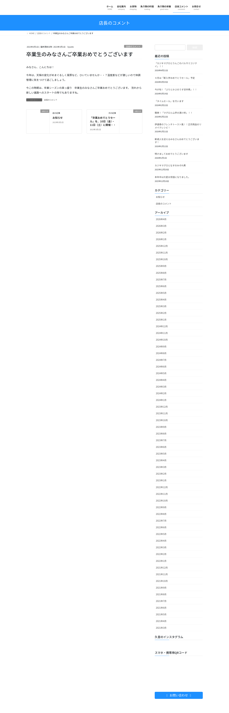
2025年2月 (161, 312)
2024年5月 (161, 373)
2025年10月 (162, 259)
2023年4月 (161, 460)
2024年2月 (161, 393)
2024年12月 (162, 326)
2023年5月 (161, 453)
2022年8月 (161, 513)
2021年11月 (162, 574)
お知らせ (57, 118)
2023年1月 (161, 480)
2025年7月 (161, 279)
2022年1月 (161, 560)
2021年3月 (161, 627)
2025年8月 (161, 272)
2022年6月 (161, 527)
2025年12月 (162, 245)
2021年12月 (162, 567)
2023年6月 (161, 446)
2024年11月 (162, 333)
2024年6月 (161, 366)
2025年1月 (161, 319)
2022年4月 (161, 540)
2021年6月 (161, 607)
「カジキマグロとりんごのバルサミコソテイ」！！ (176, 65)
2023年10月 (162, 420)
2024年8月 (161, 353)
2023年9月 (161, 426)
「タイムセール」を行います (169, 101)
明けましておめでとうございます (171, 153)
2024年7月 (161, 359)
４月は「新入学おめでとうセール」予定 (175, 77)
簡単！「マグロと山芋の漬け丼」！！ (174, 112)
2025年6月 (161, 286)
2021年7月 (161, 601)
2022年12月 (162, 487)
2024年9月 (161, 346)
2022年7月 (161, 520)
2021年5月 (161, 614)
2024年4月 (161, 379)
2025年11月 (162, 252)
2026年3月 (161, 225)
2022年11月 (162, 493)
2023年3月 (161, 467)
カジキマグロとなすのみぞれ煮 (170, 165)
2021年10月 (162, 580)
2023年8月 (161, 433)
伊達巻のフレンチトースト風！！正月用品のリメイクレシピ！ (178, 126)
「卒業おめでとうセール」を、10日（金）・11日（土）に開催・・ (103, 121)
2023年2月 (161, 473)
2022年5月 (161, 534)
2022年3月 (161, 547)
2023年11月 (162, 413)
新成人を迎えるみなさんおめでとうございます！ (177, 141)
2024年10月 (162, 339)
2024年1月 (161, 400)
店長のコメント (133, 46)
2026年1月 (161, 239)
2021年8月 (161, 594)
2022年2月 (161, 554)
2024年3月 (161, 386)
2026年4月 (161, 219)
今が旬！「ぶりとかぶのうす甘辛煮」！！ (176, 89)
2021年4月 (161, 621)
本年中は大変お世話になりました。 (172, 177)
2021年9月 (161, 587)
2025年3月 (161, 306)
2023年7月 (161, 440)
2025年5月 (161, 292)
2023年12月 (162, 406)
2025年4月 (161, 299)
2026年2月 (161, 232)
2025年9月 (161, 266)
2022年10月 (162, 500)
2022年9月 (161, 507)
